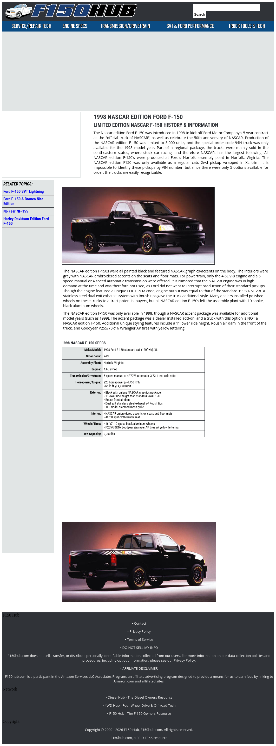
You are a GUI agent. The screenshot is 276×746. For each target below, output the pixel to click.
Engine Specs (75, 26)
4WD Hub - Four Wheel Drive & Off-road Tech (140, 705)
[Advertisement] (124, 70)
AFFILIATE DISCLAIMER (140, 668)
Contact (140, 623)
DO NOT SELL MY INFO (140, 647)
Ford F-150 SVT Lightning (23, 191)
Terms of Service (140, 639)
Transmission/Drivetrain (125, 26)
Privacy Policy (140, 631)
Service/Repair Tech (31, 26)
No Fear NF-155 (15, 211)
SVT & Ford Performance (190, 26)
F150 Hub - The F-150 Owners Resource (140, 713)
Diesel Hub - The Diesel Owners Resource (140, 697)
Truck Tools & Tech (246, 26)
